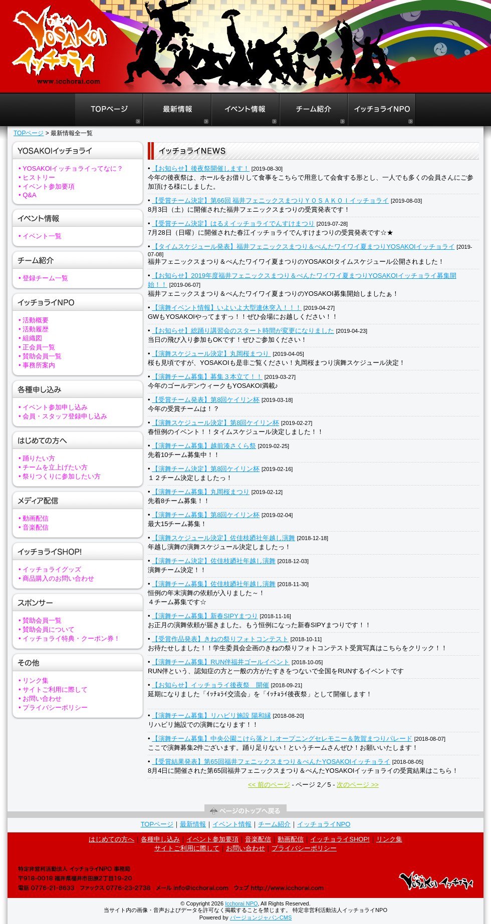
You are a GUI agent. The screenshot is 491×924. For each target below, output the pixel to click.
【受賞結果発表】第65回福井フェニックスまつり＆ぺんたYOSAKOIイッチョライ (271, 761)
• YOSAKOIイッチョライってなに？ (71, 168)
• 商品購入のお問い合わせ (56, 578)
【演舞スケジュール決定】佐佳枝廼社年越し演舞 (223, 538)
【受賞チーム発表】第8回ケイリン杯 (206, 399)
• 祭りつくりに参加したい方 (60, 476)
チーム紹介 (274, 824)
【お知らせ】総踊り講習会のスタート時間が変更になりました (243, 330)
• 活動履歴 (34, 329)
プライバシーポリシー (304, 848)
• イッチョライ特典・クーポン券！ (69, 638)
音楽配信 (258, 839)
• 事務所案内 (37, 365)
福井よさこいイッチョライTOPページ (109, 110)
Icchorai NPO (241, 903)
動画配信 (291, 839)
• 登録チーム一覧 (43, 278)
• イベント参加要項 (47, 186)
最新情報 (193, 824)
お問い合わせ (245, 848)
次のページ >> (358, 784)
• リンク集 (34, 680)
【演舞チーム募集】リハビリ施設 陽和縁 (211, 715)
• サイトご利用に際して (53, 689)
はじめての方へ (111, 839)
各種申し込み (160, 839)
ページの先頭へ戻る (245, 811)
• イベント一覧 (40, 236)
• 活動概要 (34, 320)
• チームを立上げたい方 (53, 467)
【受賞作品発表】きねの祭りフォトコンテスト (220, 639)
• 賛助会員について (47, 629)
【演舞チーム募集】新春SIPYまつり (205, 616)
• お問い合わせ (40, 698)
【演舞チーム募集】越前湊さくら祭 (204, 445)
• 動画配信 (34, 518)
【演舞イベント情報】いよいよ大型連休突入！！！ (227, 307)
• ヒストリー (37, 177)
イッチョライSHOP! (339, 839)
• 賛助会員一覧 (40, 356)
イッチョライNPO (381, 110)
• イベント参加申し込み (53, 407)
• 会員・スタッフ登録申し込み (63, 416)
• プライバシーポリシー (53, 707)
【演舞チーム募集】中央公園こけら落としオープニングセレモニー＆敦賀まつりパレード (282, 738)
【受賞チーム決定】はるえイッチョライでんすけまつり (233, 223)
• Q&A (28, 195)
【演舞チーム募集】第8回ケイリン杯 (206, 515)
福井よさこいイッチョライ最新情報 (177, 110)
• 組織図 (30, 338)
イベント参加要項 (212, 839)
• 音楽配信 (34, 527)
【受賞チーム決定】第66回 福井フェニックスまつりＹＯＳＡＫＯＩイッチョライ (270, 200)
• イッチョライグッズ (50, 569)
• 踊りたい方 (37, 458)
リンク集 (389, 839)
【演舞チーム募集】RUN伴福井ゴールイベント (221, 662)
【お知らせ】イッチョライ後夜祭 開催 (210, 685)
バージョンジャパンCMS (261, 917)
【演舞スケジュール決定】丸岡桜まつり (211, 353)
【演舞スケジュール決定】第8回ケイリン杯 (215, 422)
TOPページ (29, 133)
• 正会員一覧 (37, 347)
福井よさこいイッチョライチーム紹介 (313, 110)
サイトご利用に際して (186, 848)
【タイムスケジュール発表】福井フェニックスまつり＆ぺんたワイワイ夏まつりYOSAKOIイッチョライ (303, 246)
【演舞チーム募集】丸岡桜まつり (201, 492)
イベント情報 (232, 824)
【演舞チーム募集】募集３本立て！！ (207, 376)
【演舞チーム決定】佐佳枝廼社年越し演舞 (214, 561)
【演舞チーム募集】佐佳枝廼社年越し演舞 (214, 584)
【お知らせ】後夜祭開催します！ (201, 168)
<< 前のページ (269, 784)
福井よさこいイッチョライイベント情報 (245, 110)
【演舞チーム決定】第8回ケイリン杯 (206, 469)
